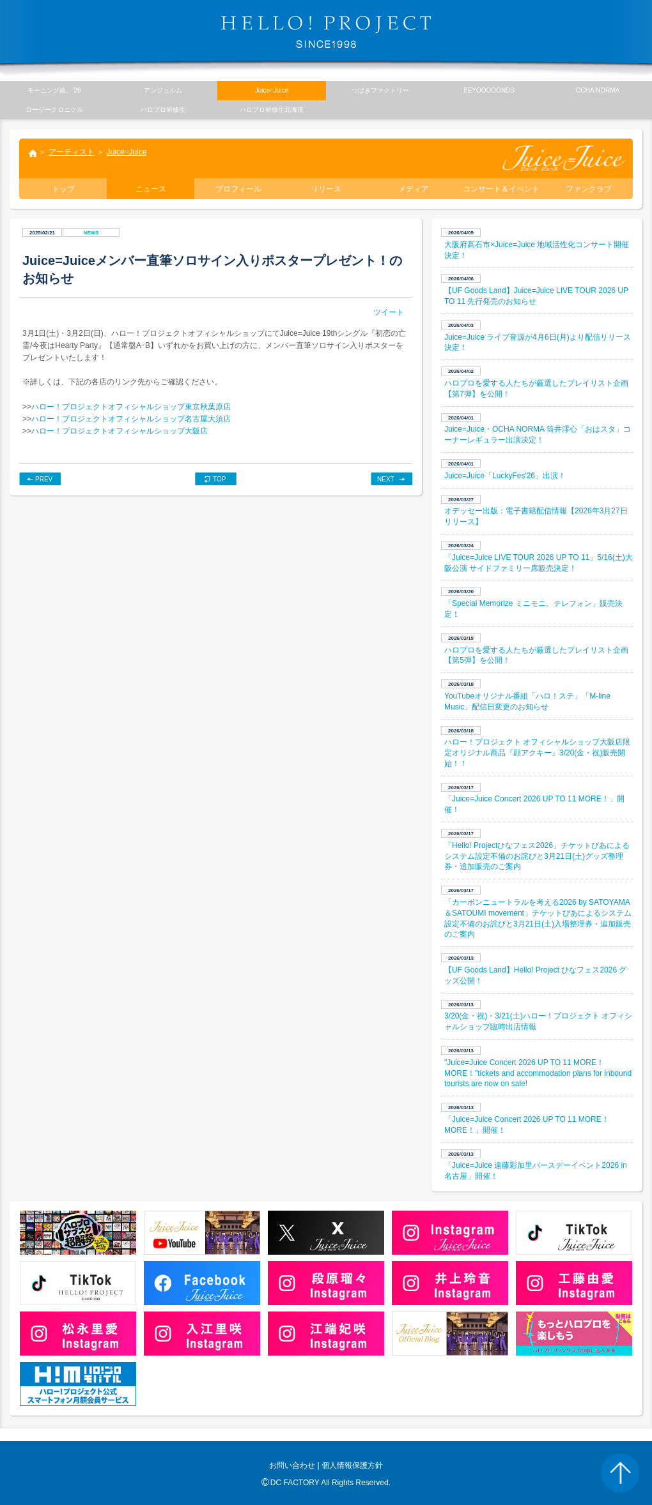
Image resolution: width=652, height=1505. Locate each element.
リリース (326, 189)
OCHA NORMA (597, 90)
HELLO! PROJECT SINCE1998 (326, 32)
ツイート (388, 312)
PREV (43, 479)
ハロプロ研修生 (163, 109)
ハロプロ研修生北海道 (272, 109)
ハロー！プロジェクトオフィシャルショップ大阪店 (119, 431)
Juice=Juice (126, 151)
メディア (413, 189)
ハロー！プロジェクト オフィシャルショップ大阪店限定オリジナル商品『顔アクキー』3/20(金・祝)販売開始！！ (537, 752)
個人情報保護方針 (352, 1465)
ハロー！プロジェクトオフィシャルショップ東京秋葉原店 (131, 406)
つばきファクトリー (380, 90)
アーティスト (72, 151)
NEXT (385, 479)
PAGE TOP (620, 1473)
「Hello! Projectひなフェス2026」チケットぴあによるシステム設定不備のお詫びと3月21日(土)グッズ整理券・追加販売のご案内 (537, 856)
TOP (219, 479)
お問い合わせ (292, 1465)
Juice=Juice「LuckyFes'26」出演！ (505, 475)
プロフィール (238, 189)
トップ (31, 154)
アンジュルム (163, 90)
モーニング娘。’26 (54, 90)
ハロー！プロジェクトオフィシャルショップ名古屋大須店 (131, 418)
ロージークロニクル (54, 109)
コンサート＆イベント (501, 189)
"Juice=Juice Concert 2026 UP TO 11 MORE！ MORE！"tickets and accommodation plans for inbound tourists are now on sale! (538, 1073)
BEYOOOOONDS (489, 90)
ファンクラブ (589, 189)
